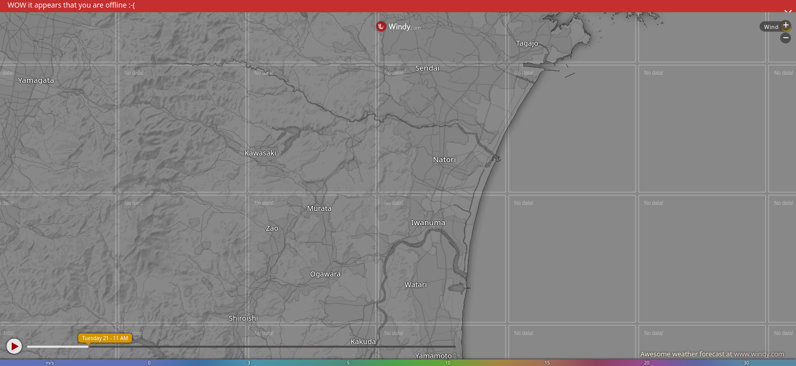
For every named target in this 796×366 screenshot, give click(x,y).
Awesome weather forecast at (712, 353)
